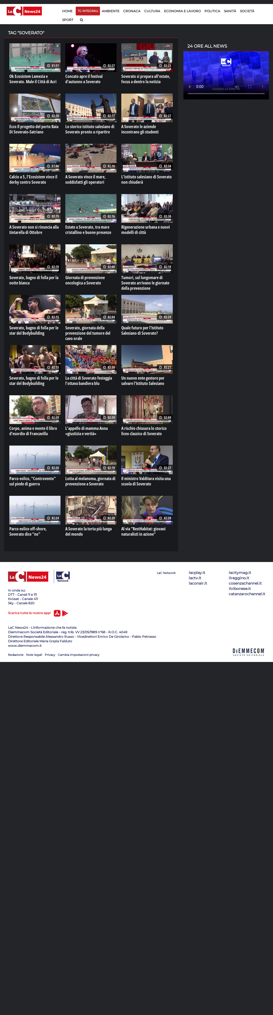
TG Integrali (88, 11)
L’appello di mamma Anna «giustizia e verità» (86, 431)
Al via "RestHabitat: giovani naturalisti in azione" (143, 531)
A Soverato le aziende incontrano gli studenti (140, 129)
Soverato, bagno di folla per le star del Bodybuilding (33, 330)
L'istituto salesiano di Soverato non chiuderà (146, 179)
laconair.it (198, 583)
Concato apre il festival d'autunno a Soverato (84, 79)
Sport (67, 20)
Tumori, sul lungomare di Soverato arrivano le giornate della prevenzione (145, 283)
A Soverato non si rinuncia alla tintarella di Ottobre (34, 229)
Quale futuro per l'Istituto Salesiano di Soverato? (142, 330)
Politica (212, 11)
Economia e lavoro (182, 11)
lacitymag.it (240, 572)
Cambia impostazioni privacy (78, 655)
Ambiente (110, 11)
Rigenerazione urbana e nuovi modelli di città (145, 229)
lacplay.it (197, 572)
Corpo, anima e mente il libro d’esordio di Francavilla (33, 431)
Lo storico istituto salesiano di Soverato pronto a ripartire (89, 129)
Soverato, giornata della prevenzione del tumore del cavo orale (87, 333)
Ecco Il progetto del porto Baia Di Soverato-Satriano (33, 129)
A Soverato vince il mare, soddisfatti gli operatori (85, 179)
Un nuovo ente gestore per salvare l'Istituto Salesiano (142, 380)
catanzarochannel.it (247, 594)
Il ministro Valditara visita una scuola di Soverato (146, 481)
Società (247, 11)
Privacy (50, 655)
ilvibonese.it (240, 588)
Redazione (15, 655)
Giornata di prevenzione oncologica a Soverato (85, 280)
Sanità (230, 11)
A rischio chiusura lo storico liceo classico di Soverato (144, 431)
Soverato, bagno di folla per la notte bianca (33, 280)
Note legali (34, 655)
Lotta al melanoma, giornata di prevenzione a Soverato (90, 481)
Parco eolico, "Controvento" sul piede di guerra (32, 481)
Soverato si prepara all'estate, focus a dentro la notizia (145, 79)
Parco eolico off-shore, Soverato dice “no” (28, 531)
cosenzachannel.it (245, 583)
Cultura (152, 11)
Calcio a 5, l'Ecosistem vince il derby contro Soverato (33, 179)
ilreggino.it (239, 578)
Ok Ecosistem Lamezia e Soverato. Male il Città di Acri (33, 79)
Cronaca (131, 11)
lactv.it (195, 578)
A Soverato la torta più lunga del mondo (88, 531)
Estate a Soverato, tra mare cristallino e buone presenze (88, 229)
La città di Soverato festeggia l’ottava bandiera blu (88, 380)
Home (67, 11)
